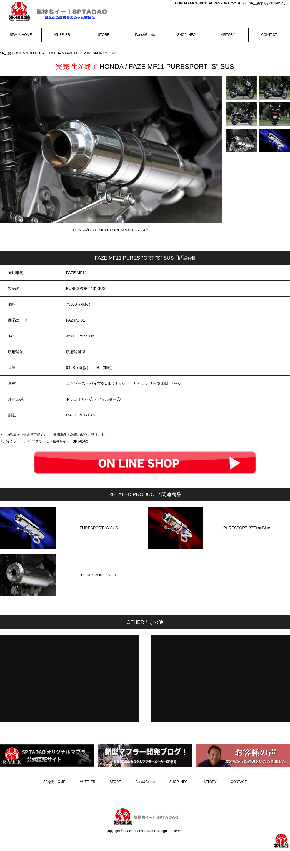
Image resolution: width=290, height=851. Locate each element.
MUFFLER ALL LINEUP (44, 53)
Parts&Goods (145, 35)
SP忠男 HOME (21, 35)
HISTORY (228, 35)
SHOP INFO (186, 35)
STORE (103, 35)
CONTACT (269, 35)
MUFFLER (62, 35)
